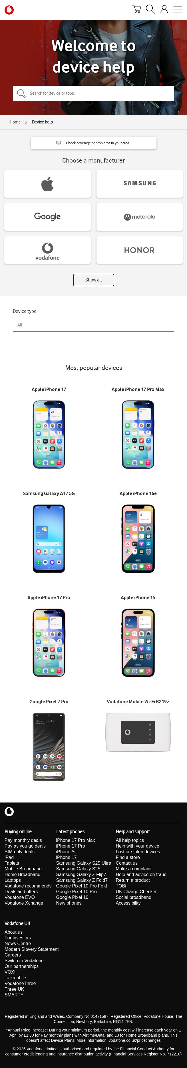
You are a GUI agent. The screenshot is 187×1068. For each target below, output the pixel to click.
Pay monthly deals (23, 840)
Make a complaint (134, 868)
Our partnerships (22, 966)
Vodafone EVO (20, 897)
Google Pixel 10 (72, 897)
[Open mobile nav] (177, 10)
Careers (13, 955)
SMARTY (14, 994)
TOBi (121, 885)
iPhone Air (66, 851)
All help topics (130, 840)
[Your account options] (164, 10)
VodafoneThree (20, 983)
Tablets (12, 863)
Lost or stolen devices (138, 851)
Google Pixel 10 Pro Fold (81, 885)
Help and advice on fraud (141, 874)
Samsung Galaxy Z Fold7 (82, 880)
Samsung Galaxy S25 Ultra (83, 863)
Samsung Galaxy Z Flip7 (81, 874)
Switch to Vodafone (24, 960)
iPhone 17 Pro (70, 846)
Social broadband (134, 897)
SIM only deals (20, 851)
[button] (93, 143)
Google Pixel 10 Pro (76, 891)
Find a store (128, 857)
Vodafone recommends (28, 885)
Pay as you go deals (25, 846)
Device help (42, 122)
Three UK (14, 989)
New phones (69, 903)
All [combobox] (19, 325)
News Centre (18, 943)
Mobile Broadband (23, 868)
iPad (9, 857)
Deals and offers (21, 891)
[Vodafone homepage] (9, 10)
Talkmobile (15, 977)
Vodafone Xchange (24, 903)
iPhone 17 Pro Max (75, 840)
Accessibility (128, 903)
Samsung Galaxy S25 (78, 868)
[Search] (150, 10)
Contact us (127, 863)
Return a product (133, 880)
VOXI (10, 972)
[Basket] (136, 10)
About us (14, 932)
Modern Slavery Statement (32, 949)
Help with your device (137, 846)
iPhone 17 (66, 857)
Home (15, 122)
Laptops (13, 880)
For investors (18, 937)
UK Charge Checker (136, 891)
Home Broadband (22, 874)
